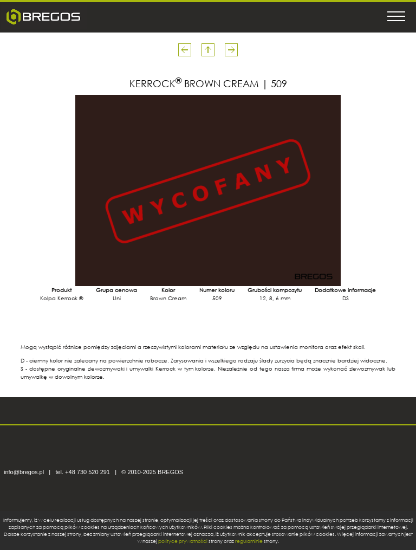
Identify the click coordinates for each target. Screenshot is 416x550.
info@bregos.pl (24, 472)
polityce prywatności (182, 541)
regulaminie (249, 541)
